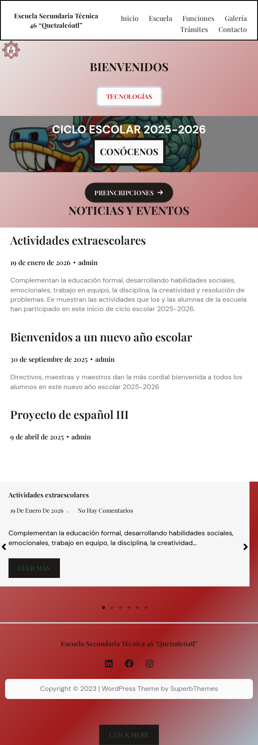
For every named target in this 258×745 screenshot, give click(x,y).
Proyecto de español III (69, 414)
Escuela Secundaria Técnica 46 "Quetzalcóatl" (129, 643)
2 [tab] (112, 608)
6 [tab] (146, 608)
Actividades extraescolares (78, 240)
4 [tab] (129, 608)
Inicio (130, 18)
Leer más (34, 567)
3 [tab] (120, 608)
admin (88, 262)
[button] (129, 192)
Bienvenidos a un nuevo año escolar (101, 336)
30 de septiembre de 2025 (49, 359)
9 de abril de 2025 (37, 436)
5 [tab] (137, 608)
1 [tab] (103, 608)
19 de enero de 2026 (40, 262)
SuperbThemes (194, 688)
